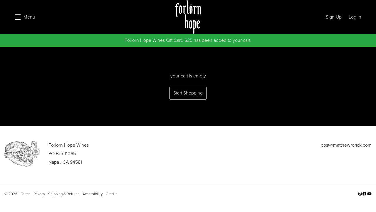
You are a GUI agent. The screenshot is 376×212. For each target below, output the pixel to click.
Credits (112, 194)
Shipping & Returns (64, 194)
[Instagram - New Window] (360, 194)
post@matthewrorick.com (346, 145)
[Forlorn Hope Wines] (22, 153)
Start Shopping (188, 93)
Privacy (39, 194)
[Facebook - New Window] (364, 194)
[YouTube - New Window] (369, 194)
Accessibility (93, 194)
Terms (26, 194)
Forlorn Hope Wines (188, 17)
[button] (25, 17)
